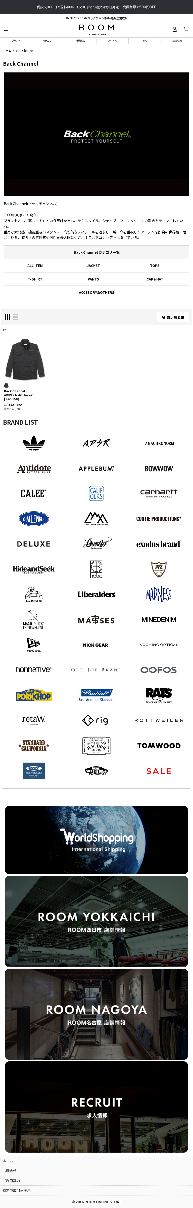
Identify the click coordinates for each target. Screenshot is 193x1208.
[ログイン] (174, 29)
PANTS (93, 279)
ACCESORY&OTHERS (96, 292)
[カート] (185, 29)
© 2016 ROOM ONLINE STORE (96, 1201)
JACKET (93, 265)
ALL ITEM (35, 265)
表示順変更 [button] (173, 317)
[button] (5, 29)
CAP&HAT (155, 279)
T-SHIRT (35, 279)
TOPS (155, 265)
